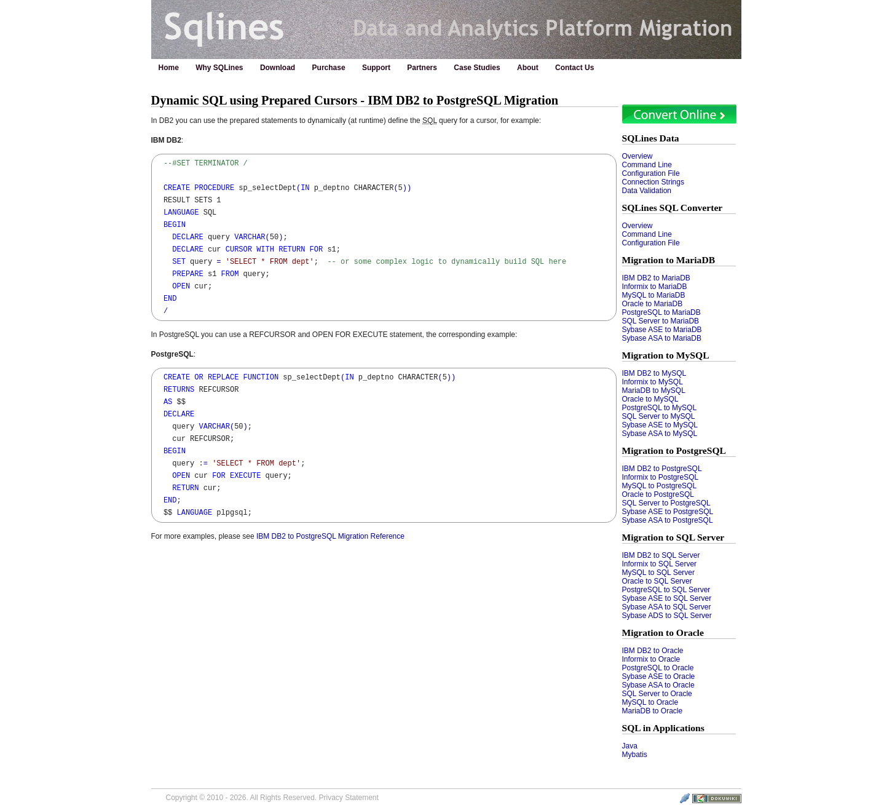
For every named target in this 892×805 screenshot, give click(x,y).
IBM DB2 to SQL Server (661, 555)
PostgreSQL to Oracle (658, 668)
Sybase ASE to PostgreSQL (668, 511)
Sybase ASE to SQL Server (667, 598)
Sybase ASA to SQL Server (666, 607)
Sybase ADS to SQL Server (667, 615)
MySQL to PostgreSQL (659, 486)
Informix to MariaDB (654, 286)
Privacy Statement (348, 797)
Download (277, 67)
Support (376, 67)
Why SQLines (219, 67)
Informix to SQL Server (659, 564)
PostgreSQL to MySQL (659, 407)
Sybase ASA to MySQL (660, 433)
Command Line (647, 165)
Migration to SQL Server (673, 537)
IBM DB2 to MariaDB (656, 278)
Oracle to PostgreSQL (658, 494)
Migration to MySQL (665, 355)
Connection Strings (653, 182)
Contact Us (574, 67)
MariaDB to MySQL (653, 390)
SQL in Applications (663, 728)
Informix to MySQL (652, 382)
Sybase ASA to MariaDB (661, 338)
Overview (637, 156)
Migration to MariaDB (669, 260)
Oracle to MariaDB (652, 303)
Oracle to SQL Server (657, 581)
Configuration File (651, 173)
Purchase (328, 67)
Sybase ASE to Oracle (658, 676)
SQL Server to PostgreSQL (666, 503)
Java (629, 746)
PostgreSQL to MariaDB (661, 312)
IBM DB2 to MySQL (654, 373)
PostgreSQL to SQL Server (666, 589)
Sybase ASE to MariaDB (662, 329)
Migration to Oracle (663, 632)
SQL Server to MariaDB (661, 321)
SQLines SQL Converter (672, 207)
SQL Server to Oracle (657, 693)
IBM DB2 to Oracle (653, 650)
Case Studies (477, 67)
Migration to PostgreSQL (674, 450)
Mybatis (634, 754)
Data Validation (647, 190)
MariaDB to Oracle (652, 711)
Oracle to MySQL (650, 399)
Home (169, 67)
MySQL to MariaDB (653, 295)
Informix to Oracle (651, 659)
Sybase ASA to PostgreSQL (667, 520)
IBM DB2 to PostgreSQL (662, 468)
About (528, 67)
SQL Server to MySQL (658, 416)
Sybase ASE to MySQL (660, 425)
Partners (422, 67)
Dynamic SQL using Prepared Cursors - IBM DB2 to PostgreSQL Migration (355, 100)
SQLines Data (650, 138)
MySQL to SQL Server (658, 572)
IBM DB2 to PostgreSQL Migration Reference (330, 536)
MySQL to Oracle (650, 702)
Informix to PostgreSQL (660, 477)
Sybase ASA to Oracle (658, 685)
